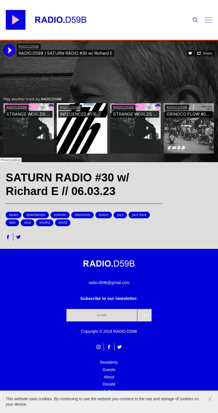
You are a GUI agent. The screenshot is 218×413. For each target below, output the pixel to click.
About (109, 377)
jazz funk (139, 215)
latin (12, 222)
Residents (109, 362)
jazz (120, 215)
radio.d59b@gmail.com (109, 282)
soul (27, 222)
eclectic (60, 215)
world (62, 222)
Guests (109, 369)
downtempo (35, 215)
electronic (83, 215)
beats (13, 215)
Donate (108, 384)
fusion (104, 215)
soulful (44, 222)
